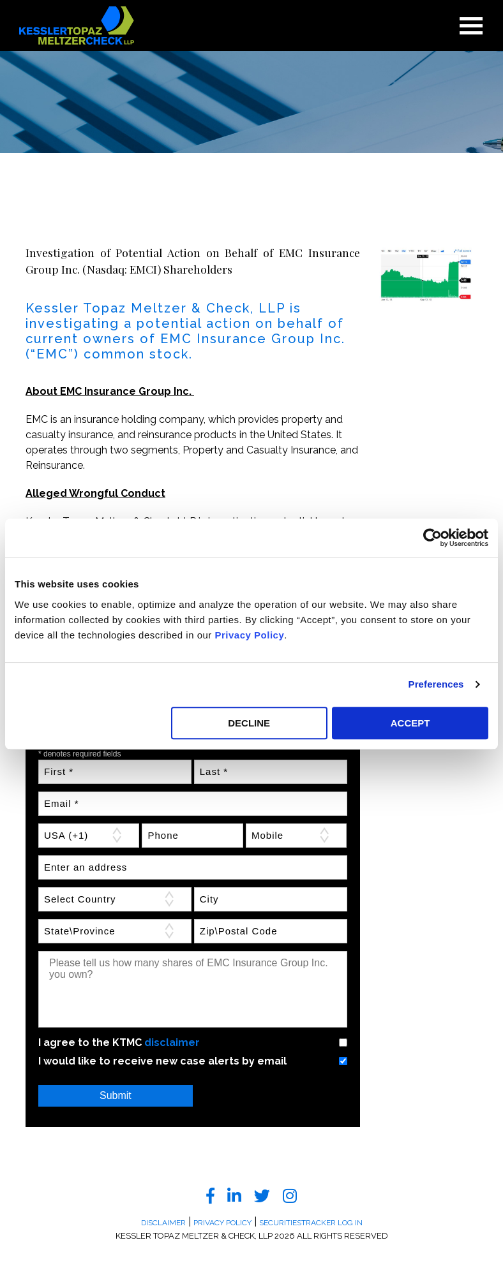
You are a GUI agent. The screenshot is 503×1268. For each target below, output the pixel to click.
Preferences (436, 684)
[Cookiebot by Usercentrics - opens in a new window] (432, 537)
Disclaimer (163, 1222)
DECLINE (249, 723)
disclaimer (172, 1042)
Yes (327, 1042)
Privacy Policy (250, 635)
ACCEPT (410, 723)
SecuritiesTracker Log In (311, 1222)
